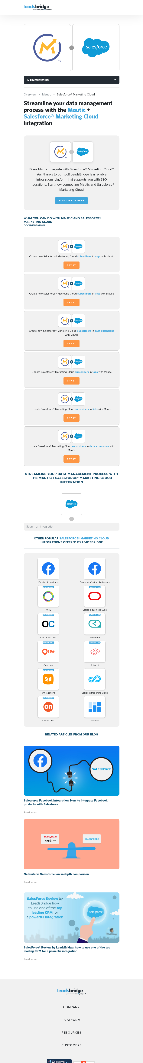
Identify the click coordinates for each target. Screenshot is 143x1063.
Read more (30, 813)
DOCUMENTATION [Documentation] (34, 225)
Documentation (38, 80)
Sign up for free (71, 200)
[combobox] (71, 527)
